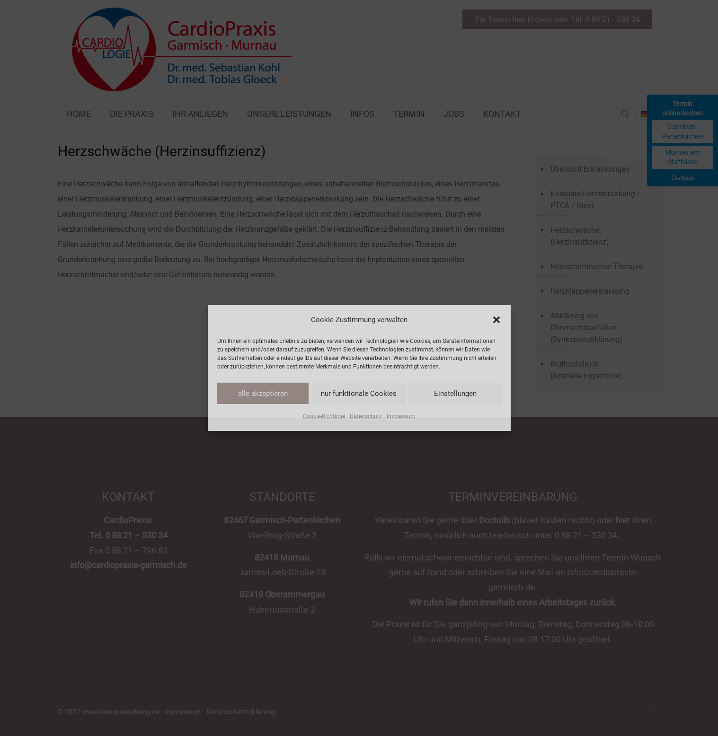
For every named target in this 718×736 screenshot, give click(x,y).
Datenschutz (366, 416)
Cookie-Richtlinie (324, 416)
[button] (496, 319)
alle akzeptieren (263, 393)
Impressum (401, 416)
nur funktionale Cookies (359, 393)
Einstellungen (455, 393)
